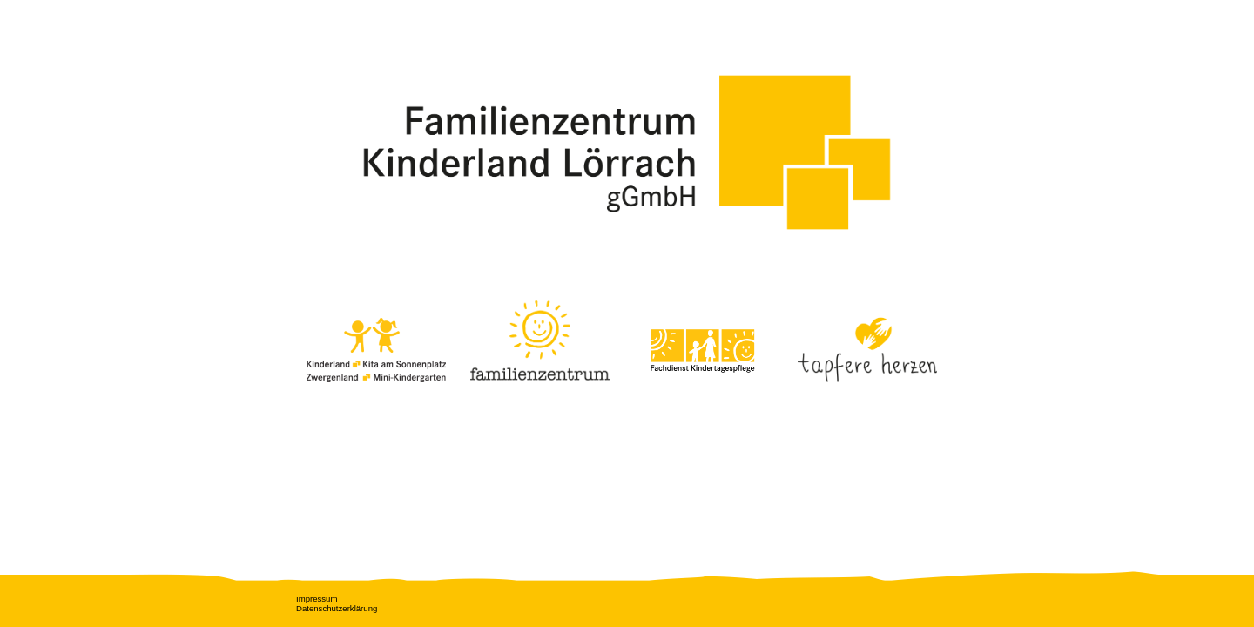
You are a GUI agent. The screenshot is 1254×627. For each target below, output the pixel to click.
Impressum (316, 598)
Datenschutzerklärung (336, 608)
